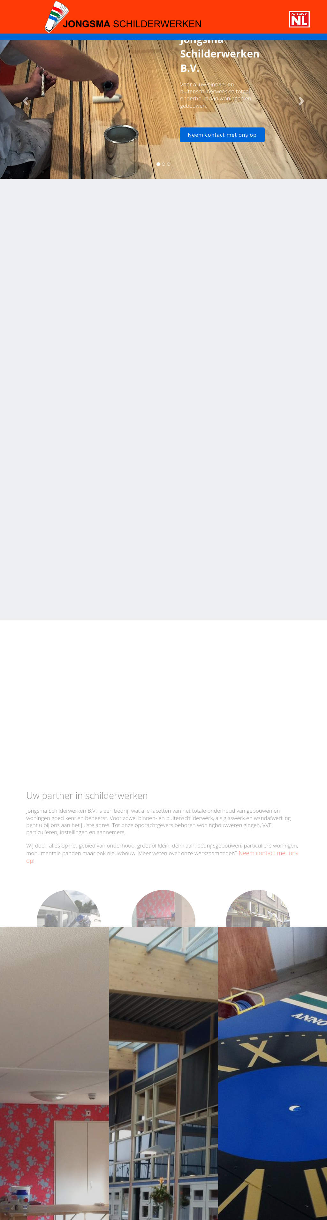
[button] (24, 99)
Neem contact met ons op (222, 134)
